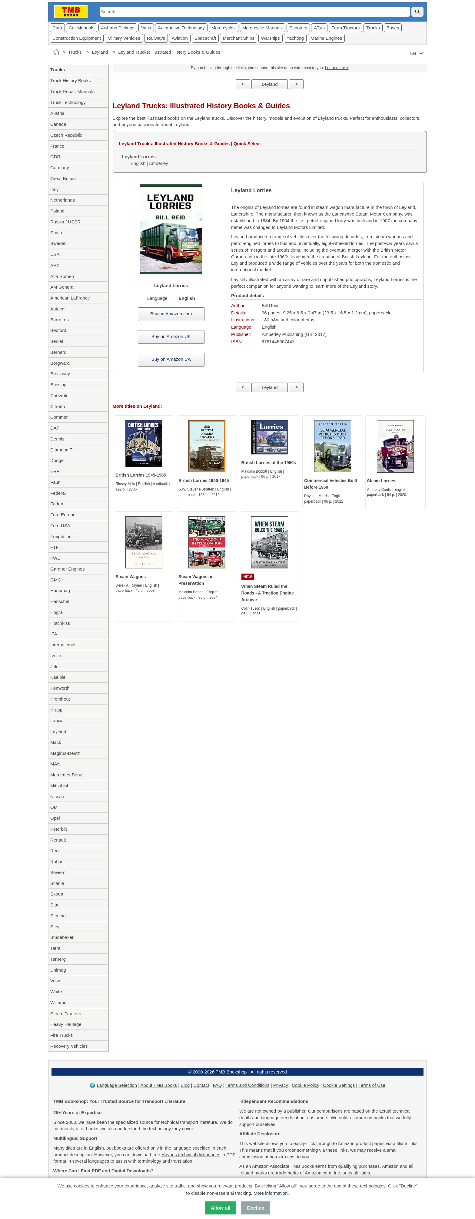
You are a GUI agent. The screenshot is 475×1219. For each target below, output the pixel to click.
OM (54, 807)
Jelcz (55, 666)
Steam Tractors (65, 1013)
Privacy (280, 1085)
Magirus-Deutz (65, 753)
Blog (185, 1085)
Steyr (55, 926)
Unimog (58, 970)
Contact (201, 1085)
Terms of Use (371, 1085)
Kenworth (59, 688)
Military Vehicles (124, 38)
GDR (55, 156)
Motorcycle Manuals (262, 27)
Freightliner (61, 536)
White (56, 991)
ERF (54, 471)
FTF (54, 547)
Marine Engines (326, 38)
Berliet (56, 341)
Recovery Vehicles (69, 1046)
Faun (55, 482)
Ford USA (60, 525)
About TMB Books (158, 1085)
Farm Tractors (345, 27)
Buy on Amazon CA (171, 359)
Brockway (60, 373)
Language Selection (117, 1085)
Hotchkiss (60, 623)
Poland (57, 210)
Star (54, 904)
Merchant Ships (238, 38)
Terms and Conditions (248, 1085)
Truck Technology (68, 102)
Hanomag (60, 590)
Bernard (58, 352)
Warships (270, 38)
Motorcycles (223, 27)
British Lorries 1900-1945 (203, 480)
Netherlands (62, 200)
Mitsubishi (60, 785)
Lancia (57, 720)
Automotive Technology (181, 27)
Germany (59, 167)
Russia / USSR (65, 221)
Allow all (221, 1208)
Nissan (57, 796)
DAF (54, 427)
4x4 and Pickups (118, 27)
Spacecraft (205, 38)
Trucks (373, 27)
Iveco (55, 655)
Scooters (298, 27)
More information (271, 1193)
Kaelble (57, 677)
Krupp (56, 709)
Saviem (57, 872)
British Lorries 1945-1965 (141, 475)
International (62, 644)
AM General (62, 287)
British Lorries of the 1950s (268, 462)
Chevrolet (60, 395)
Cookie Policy (305, 1085)
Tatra (55, 948)
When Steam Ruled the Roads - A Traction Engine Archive (267, 593)
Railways (156, 38)
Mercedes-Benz (66, 774)
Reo (54, 850)
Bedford (58, 330)
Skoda (56, 893)
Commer (59, 417)
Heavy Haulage (65, 1024)
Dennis (57, 438)
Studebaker (62, 937)
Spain (56, 232)
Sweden (58, 243)
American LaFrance (70, 297)
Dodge (57, 460)
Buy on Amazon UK (171, 336)
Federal (58, 493)
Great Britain (63, 178)
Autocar (58, 308)
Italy (54, 189)
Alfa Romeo (62, 276)
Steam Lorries (381, 480)
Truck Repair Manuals (72, 91)
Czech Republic (66, 135)
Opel (55, 818)
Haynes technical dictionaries (190, 1154)
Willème (58, 1002)
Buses (393, 27)
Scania (57, 883)
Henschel (59, 601)
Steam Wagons (131, 576)
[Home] (56, 52)
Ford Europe (62, 514)
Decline (255, 1208)
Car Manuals (82, 27)
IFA (53, 633)
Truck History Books (70, 80)
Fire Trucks (61, 1035)
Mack (55, 742)
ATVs (319, 27)
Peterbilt (58, 829)
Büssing (58, 384)
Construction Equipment (76, 38)
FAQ (217, 1085)
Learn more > (337, 67)
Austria (57, 113)
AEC (55, 265)
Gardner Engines (67, 568)
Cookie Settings (339, 1085)
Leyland (100, 52)
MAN (55, 763)
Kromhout (60, 699)
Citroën (57, 406)
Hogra (56, 612)
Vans (146, 27)
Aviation (180, 38)
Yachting (295, 38)
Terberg (58, 959)
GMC (55, 579)
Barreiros (59, 319)
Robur (56, 861)
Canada (58, 124)
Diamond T (61, 449)
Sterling (58, 915)
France (57, 146)
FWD (55, 558)
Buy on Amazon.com (171, 313)
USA (55, 254)
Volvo (55, 980)
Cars (57, 27)
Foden (56, 503)
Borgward (60, 363)
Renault (58, 839)
